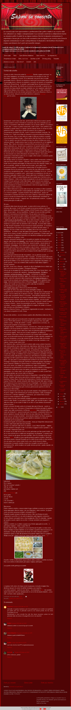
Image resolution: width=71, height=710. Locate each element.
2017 (59, 237)
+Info (45, 708)
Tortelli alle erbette (62, 386)
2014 (59, 245)
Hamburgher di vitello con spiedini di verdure (63, 363)
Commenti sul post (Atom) (16, 686)
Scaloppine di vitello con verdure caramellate (63, 346)
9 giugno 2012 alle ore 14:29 (18, 623)
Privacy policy (46, 59)
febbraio (62, 401)
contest (11, 598)
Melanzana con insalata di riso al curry (63, 304)
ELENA (9, 623)
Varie (15, 55)
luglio (61, 266)
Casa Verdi (33, 410)
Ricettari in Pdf (35, 59)
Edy (42, 590)
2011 (59, 407)
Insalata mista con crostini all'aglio (63, 291)
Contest (28, 62)
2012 (59, 250)
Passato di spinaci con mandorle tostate (62, 274)
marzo (62, 399)
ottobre (62, 259)
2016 (59, 240)
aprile (61, 396)
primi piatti (16, 598)
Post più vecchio (47, 683)
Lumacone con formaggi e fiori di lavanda (62, 370)
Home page (7, 55)
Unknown (10, 606)
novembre (62, 255)
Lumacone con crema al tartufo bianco (62, 297)
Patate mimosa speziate (62, 285)
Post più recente (10, 683)
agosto (62, 264)
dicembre (62, 252)
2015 (59, 242)
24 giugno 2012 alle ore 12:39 (24, 633)
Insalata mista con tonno (63, 313)
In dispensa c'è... (52, 55)
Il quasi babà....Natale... (63, 377)
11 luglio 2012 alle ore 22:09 (18, 642)
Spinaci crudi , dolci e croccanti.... (63, 280)
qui (46, 535)
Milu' (11, 437)
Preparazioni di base (10, 59)
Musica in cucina (9, 62)
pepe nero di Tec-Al (9, 493)
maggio (62, 394)
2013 (59, 247)
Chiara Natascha (11, 633)
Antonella (9, 652)
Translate (56, 59)
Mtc (35, 62)
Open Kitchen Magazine (26, 55)
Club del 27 (20, 62)
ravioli (21, 598)
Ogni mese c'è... (40, 55)
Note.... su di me (23, 59)
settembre (62, 261)
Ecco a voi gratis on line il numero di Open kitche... (62, 354)
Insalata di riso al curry (63, 309)
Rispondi (9, 618)
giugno (62, 269)
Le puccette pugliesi (62, 390)
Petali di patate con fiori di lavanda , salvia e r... (63, 339)
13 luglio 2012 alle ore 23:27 (21, 652)
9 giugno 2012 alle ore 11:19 (20, 606)
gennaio (62, 404)
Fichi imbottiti (62, 316)
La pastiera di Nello (62, 382)
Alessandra (29, 74)
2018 (59, 235)
